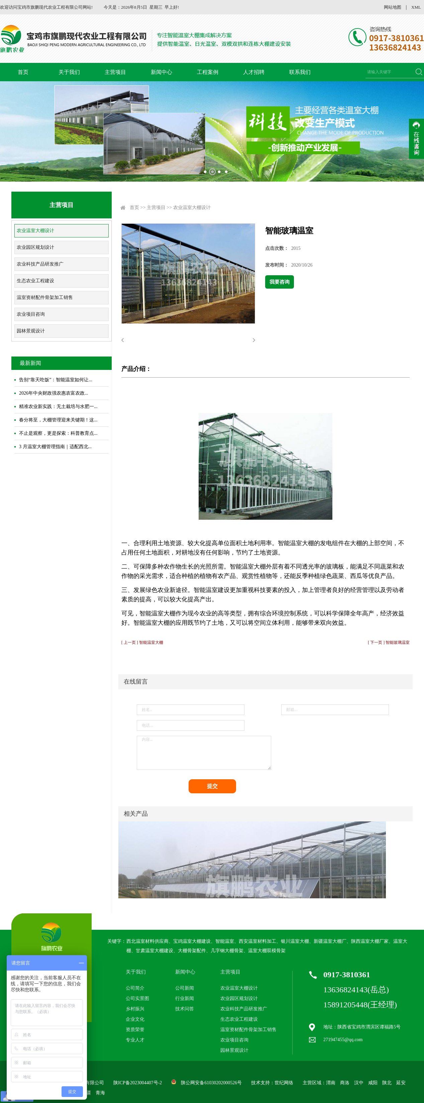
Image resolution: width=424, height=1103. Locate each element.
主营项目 (115, 72)
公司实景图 (137, 998)
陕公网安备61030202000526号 (211, 1082)
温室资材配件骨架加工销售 (45, 297)
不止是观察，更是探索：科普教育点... (58, 433)
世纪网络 (284, 1082)
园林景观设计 (31, 330)
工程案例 (207, 72)
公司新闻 (184, 988)
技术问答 (184, 1008)
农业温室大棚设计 (35, 230)
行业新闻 (184, 998)
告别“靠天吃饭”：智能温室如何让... (55, 379)
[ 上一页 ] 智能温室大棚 (142, 642)
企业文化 (135, 1019)
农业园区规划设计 (35, 247)
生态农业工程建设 (35, 280)
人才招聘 (253, 72)
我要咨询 (280, 282)
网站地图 (392, 7)
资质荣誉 (135, 1029)
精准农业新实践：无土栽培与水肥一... (58, 406)
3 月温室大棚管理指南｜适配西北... (55, 446)
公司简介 (135, 988)
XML (416, 7)
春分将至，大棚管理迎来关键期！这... (58, 419)
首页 (23, 72)
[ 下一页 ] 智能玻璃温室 (389, 642)
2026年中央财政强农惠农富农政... (53, 393)
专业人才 (135, 1039)
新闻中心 (161, 72)
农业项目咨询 (31, 314)
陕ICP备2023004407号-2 (137, 1082)
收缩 (416, 139)
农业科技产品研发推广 (40, 264)
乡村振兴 (135, 1008)
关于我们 (69, 72)
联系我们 (300, 72)
